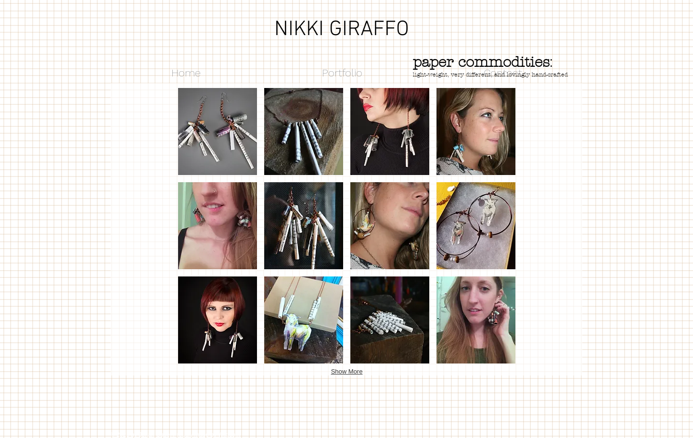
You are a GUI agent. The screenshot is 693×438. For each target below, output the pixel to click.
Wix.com (229, 434)
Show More (347, 371)
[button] (217, 131)
